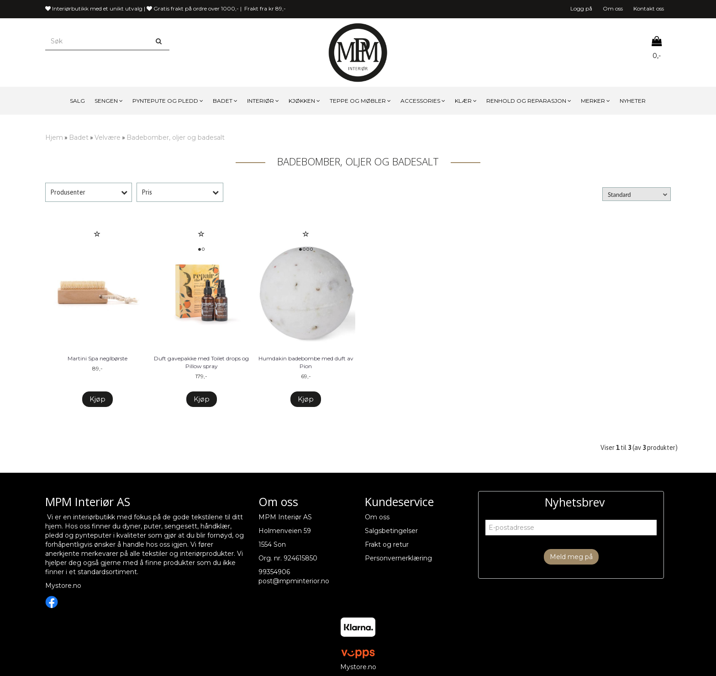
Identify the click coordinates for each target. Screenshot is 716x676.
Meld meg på (571, 557)
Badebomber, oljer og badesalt (175, 137)
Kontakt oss (648, 8)
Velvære (108, 137)
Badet (79, 137)
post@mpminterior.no (293, 581)
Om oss (613, 8)
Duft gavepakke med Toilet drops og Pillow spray (201, 362)
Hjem (54, 137)
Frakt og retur (387, 544)
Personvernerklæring (398, 558)
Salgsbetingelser (391, 531)
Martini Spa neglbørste (97, 358)
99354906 (274, 572)
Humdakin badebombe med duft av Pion (305, 362)
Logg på (581, 8)
